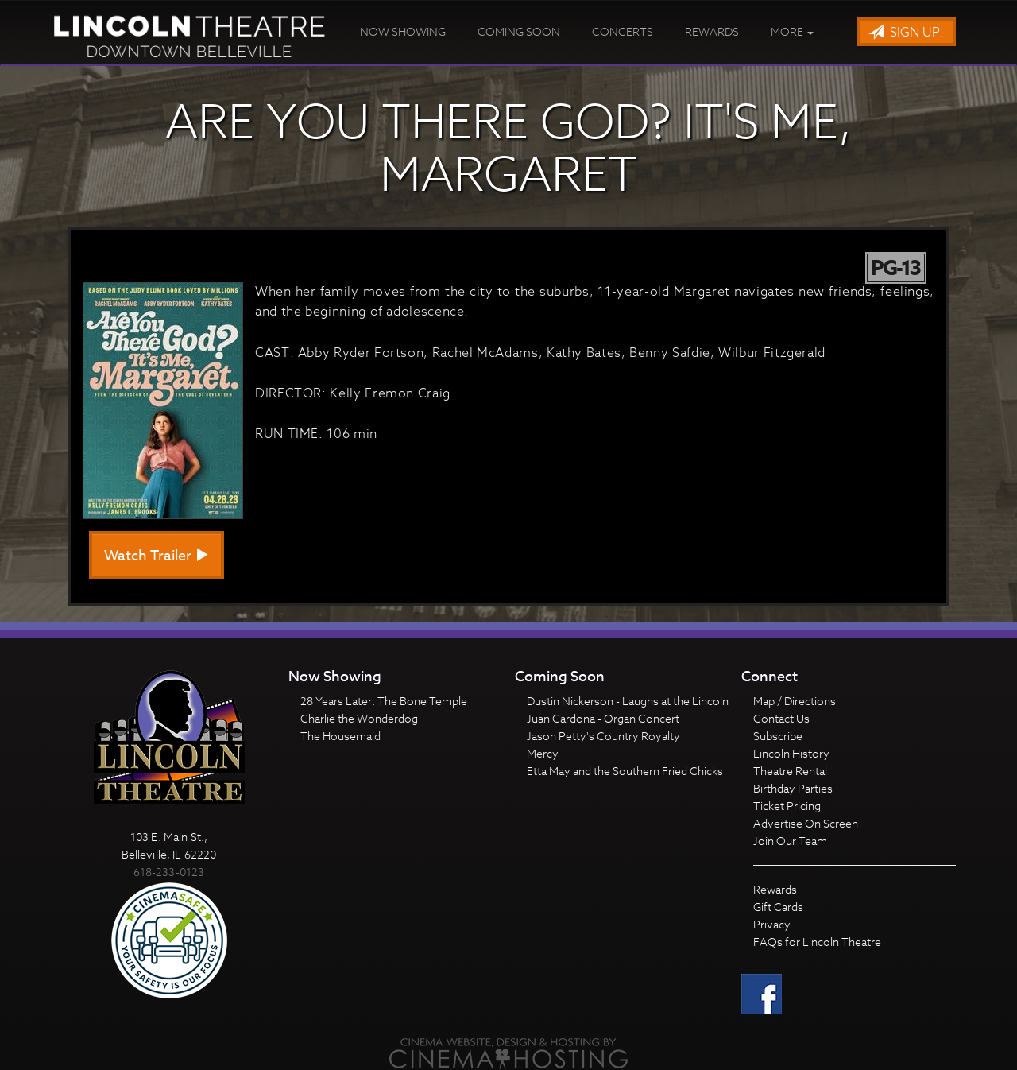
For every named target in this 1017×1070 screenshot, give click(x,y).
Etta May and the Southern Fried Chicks (625, 770)
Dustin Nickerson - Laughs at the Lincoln (628, 700)
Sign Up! (906, 32)
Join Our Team (790, 840)
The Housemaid (340, 735)
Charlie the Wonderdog (359, 718)
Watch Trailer (156, 556)
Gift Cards (778, 906)
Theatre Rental (790, 770)
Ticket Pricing (787, 805)
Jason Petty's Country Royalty (603, 735)
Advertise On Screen (805, 823)
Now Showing (403, 31)
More (792, 31)
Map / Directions (794, 700)
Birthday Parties (793, 788)
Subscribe (777, 735)
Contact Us (781, 718)
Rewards (712, 31)
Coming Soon (519, 31)
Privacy (772, 924)
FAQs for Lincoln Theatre (817, 941)
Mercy (543, 753)
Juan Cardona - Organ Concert (603, 718)
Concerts (622, 31)
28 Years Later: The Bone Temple (383, 700)
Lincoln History (791, 753)
